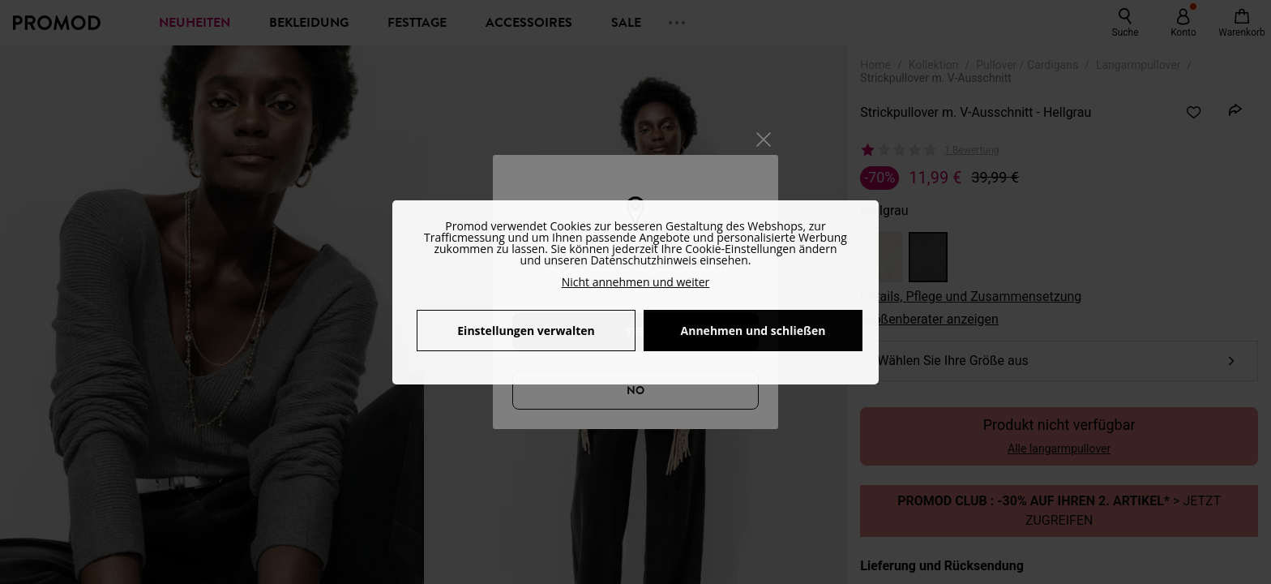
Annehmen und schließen (753, 330)
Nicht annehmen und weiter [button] (636, 282)
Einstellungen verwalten (525, 330)
